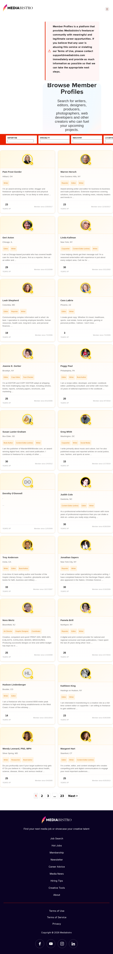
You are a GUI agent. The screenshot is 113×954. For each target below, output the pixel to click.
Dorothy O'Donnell (12, 493)
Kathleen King (68, 686)
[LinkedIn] (73, 943)
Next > (73, 795)
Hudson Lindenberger (14, 684)
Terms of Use (56, 910)
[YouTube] (50, 943)
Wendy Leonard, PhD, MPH (17, 748)
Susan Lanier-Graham (14, 431)
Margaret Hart (67, 748)
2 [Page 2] (42, 795)
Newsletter (57, 859)
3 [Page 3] (48, 795)
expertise (12, 138)
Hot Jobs (57, 845)
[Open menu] (107, 9)
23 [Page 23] (62, 795)
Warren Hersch (68, 172)
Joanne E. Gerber (12, 366)
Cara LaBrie (66, 300)
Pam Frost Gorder (12, 172)
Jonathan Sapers (69, 557)
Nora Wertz (8, 620)
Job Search (56, 838)
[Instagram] (62, 943)
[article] (27, 181)
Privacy (57, 923)
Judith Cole (66, 494)
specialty (45, 138)
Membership (57, 852)
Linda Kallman (68, 237)
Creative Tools (57, 887)
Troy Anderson (10, 557)
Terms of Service (57, 917)
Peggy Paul (66, 366)
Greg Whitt (66, 431)
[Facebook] (39, 943)
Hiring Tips (56, 880)
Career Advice (57, 866)
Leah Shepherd (11, 300)
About (56, 894)
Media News (57, 873)
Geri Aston (8, 237)
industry (77, 138)
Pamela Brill (66, 620)
